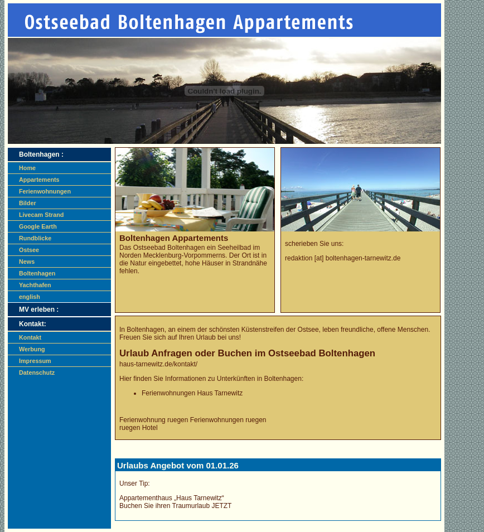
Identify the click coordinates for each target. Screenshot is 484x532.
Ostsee (29, 249)
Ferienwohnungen (45, 191)
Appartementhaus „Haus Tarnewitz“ (171, 498)
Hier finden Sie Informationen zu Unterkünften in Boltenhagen (210, 379)
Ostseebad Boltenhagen (169, 248)
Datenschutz (37, 372)
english (29, 296)
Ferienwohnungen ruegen (228, 420)
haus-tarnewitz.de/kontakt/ (158, 364)
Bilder (27, 203)
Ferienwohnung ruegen (153, 420)
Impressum (35, 360)
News (27, 261)
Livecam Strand (41, 214)
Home (27, 168)
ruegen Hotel (138, 428)
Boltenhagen (37, 273)
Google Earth (38, 226)
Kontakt (30, 337)
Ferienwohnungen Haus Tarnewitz (192, 393)
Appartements (39, 179)
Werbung (32, 349)
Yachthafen (35, 285)
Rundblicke (35, 238)
